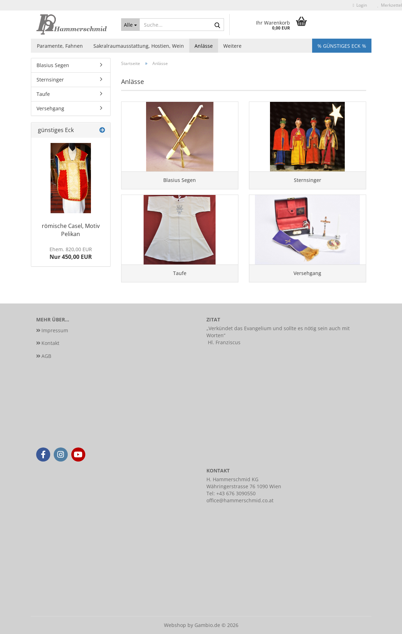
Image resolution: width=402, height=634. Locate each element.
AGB (46, 356)
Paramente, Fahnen (60, 46)
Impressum (54, 330)
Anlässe (204, 46)
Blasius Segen (53, 65)
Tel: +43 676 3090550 (231, 493)
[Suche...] (130, 24)
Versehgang (50, 108)
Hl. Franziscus (224, 342)
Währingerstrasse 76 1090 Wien (243, 486)
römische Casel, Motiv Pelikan (71, 230)
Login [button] (360, 5)
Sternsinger (50, 79)
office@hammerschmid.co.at (240, 500)
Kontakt (50, 343)
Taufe (43, 94)
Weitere (232, 46)
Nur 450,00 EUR (71, 253)
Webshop (175, 625)
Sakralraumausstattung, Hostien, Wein (138, 46)
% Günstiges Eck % (341, 46)
